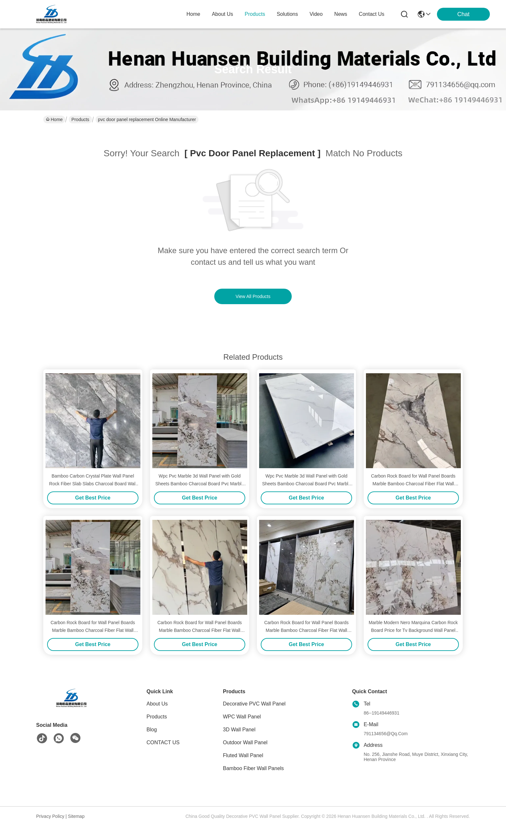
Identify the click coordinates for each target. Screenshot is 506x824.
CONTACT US (163, 742)
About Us (157, 703)
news (340, 14)
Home (193, 14)
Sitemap (76, 816)
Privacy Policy (50, 816)
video (316, 14)
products (255, 14)
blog (152, 729)
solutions (287, 14)
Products (80, 119)
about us (222, 14)
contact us (371, 14)
